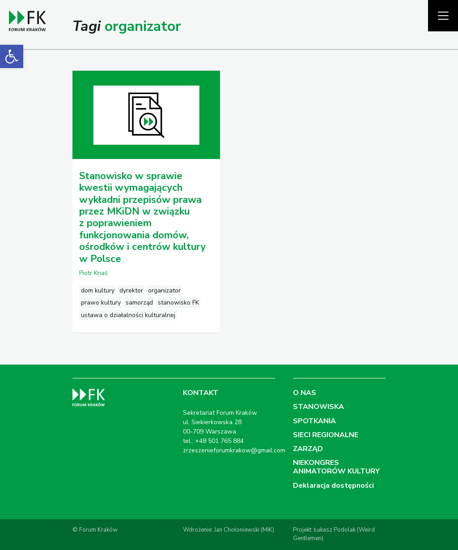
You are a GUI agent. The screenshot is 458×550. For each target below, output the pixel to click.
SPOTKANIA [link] (314, 421)
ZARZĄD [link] (308, 449)
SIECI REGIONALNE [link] (325, 435)
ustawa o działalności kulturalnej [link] (128, 315)
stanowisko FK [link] (178, 302)
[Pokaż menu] (443, 15)
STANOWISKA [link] (318, 407)
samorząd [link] (139, 302)
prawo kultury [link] (101, 302)
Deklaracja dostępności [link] (333, 485)
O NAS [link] (304, 393)
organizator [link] (164, 290)
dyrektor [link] (131, 290)
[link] (11, 56)
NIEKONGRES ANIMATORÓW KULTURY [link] (336, 467)
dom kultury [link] (97, 290)
